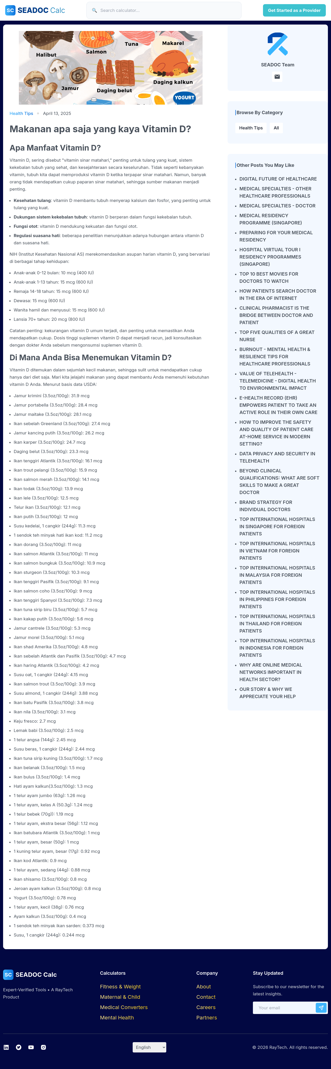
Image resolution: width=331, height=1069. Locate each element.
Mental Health (117, 1018)
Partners (206, 1018)
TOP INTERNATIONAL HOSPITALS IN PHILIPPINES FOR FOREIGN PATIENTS (277, 599)
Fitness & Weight (120, 987)
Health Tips (251, 127)
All (276, 127)
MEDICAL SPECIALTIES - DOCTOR (277, 205)
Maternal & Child (120, 997)
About (203, 987)
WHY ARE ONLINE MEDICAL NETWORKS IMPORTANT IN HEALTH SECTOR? (270, 672)
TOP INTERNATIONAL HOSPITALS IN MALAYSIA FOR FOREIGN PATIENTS (277, 575)
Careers (205, 1007)
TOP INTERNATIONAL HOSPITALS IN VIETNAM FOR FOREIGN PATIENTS (277, 551)
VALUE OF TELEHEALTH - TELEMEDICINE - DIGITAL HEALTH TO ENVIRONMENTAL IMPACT (277, 381)
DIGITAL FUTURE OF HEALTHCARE (278, 179)
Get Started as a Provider (294, 10)
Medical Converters (124, 1007)
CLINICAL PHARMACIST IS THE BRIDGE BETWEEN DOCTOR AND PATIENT (276, 315)
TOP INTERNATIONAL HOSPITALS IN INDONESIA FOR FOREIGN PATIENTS (277, 648)
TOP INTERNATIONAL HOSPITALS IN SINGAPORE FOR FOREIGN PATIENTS (277, 526)
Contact (205, 997)
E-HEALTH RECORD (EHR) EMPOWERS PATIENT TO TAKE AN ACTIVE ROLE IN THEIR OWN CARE (278, 405)
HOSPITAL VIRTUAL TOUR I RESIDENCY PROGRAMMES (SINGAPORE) (270, 257)
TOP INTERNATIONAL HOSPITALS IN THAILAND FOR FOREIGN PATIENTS (277, 624)
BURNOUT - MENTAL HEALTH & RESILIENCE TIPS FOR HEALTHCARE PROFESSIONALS (274, 356)
